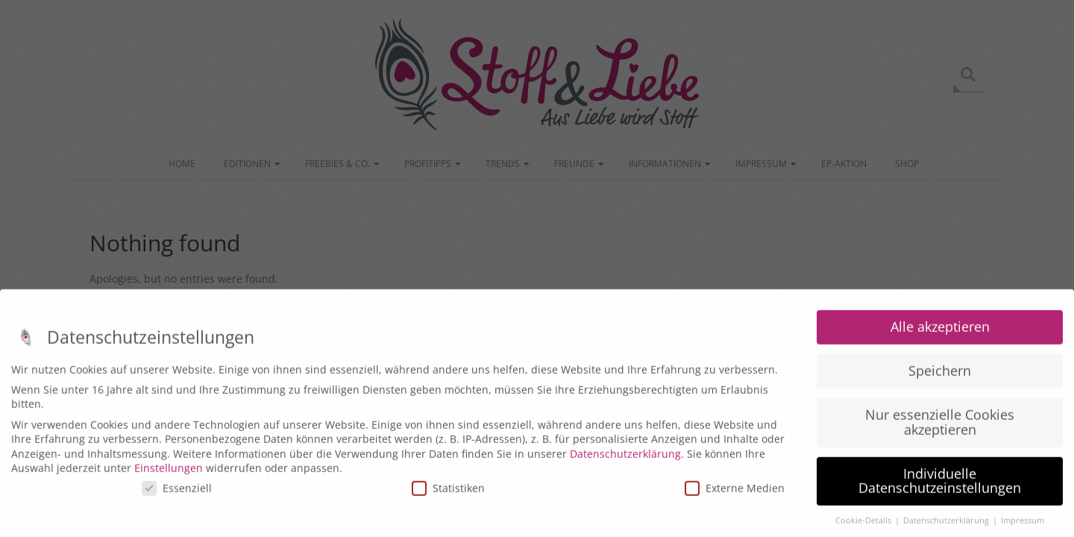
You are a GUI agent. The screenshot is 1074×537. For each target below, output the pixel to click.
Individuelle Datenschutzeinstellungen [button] (939, 487)
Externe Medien (735, 494)
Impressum (1022, 527)
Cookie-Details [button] (864, 527)
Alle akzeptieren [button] (940, 333)
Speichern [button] (939, 377)
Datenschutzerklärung (625, 460)
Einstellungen (168, 475)
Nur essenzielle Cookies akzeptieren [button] (939, 428)
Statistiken (448, 494)
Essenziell (177, 494)
